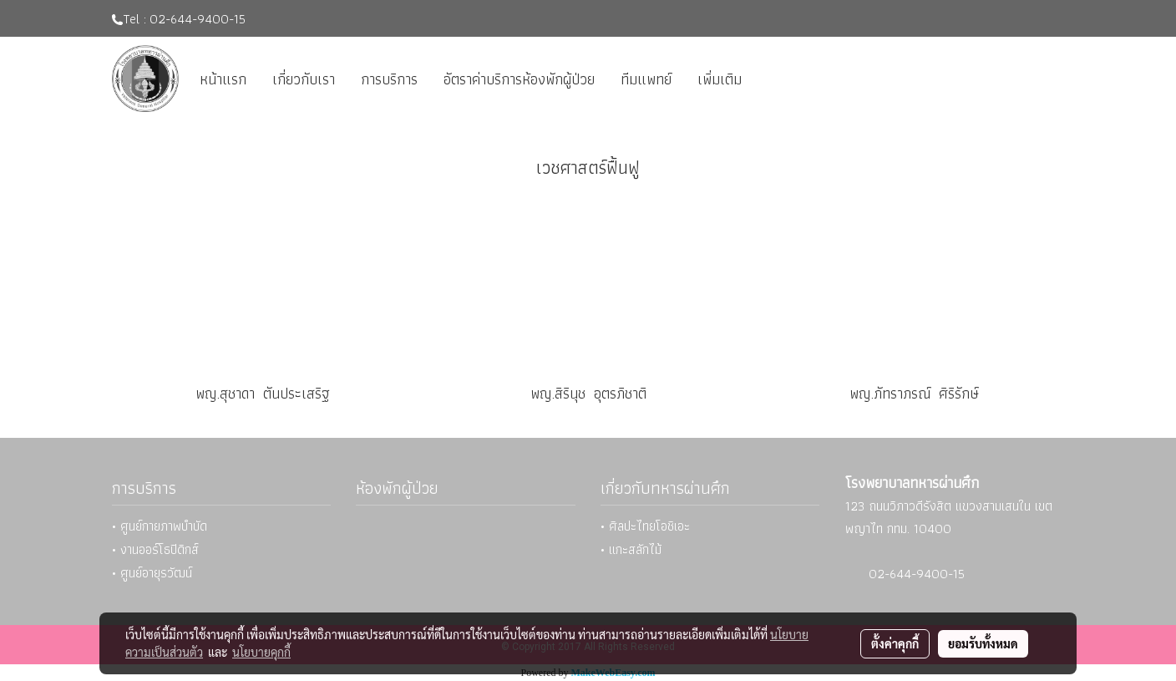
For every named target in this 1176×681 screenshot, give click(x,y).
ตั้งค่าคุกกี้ (895, 643)
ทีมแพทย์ (646, 79)
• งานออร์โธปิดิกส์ (155, 549)
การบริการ (389, 79)
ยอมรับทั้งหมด (983, 643)
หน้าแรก (223, 79)
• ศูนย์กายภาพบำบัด (159, 526)
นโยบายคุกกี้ (261, 651)
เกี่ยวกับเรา (303, 79)
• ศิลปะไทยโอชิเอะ (645, 526)
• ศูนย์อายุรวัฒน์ (152, 572)
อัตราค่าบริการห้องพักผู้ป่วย (519, 79)
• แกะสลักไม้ (631, 549)
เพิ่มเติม (719, 79)
